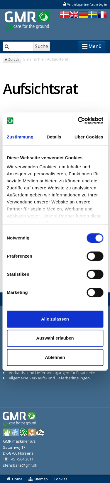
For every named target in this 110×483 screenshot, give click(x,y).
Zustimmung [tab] (20, 136)
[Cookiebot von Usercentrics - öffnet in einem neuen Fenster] (78, 120)
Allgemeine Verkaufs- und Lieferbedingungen (49, 378)
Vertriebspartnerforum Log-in (85, 4)
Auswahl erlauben (55, 337)
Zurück (12, 59)
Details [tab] (54, 136)
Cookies (60, 479)
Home (14, 479)
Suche (41, 46)
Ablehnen (55, 357)
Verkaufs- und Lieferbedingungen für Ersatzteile (52, 372)
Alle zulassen (55, 318)
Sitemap (38, 479)
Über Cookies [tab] (89, 136)
